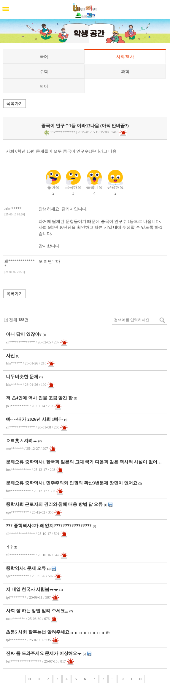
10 (122, 679)
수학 (44, 71)
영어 (44, 86)
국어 (44, 56)
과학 (125, 71)
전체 (13, 320)
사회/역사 (125, 56)
